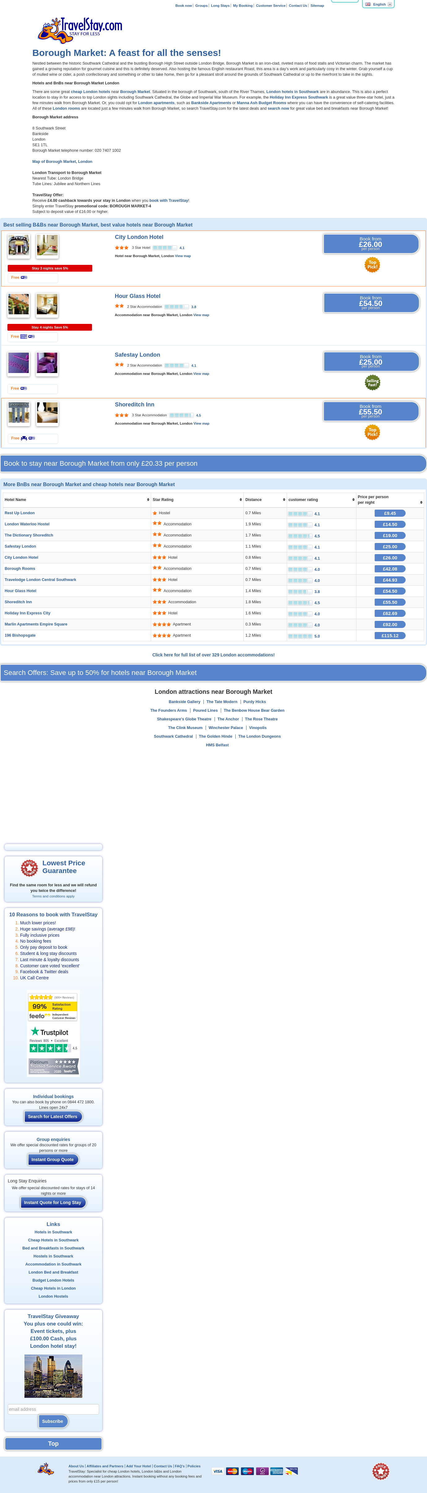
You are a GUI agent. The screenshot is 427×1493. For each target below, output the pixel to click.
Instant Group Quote (53, 1159)
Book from (370, 244)
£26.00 (390, 557)
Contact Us (298, 5)
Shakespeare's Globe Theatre (184, 719)
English (375, 4)
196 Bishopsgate (20, 635)
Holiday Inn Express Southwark (299, 97)
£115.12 (390, 635)
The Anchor (228, 719)
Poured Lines (205, 710)
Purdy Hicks (254, 702)
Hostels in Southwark (53, 1256)
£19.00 (390, 535)
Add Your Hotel (138, 1466)
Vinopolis (258, 728)
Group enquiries (53, 1139)
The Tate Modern (222, 702)
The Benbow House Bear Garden (254, 710)
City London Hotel (139, 237)
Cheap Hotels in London (53, 1288)
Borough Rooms (20, 568)
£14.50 (390, 524)
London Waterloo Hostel (27, 524)
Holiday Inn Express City (27, 613)
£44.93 (390, 580)
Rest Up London (20, 513)
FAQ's (180, 1466)
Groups (201, 5)
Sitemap (317, 5)
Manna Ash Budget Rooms (261, 103)
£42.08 (390, 568)
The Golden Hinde (216, 736)
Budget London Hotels (53, 1280)
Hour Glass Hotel (138, 296)
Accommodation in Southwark (53, 1264)
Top (53, 1443)
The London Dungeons (259, 736)
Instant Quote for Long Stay (52, 1202)
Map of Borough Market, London (63, 161)
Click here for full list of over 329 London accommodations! (213, 654)
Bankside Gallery (184, 702)
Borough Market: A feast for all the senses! (127, 53)
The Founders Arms (168, 710)
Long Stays (220, 5)
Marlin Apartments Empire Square (36, 624)
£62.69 (390, 613)
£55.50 (390, 602)
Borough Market (135, 92)
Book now (183, 5)
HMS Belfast (217, 745)
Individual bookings (53, 1096)
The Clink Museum (185, 728)
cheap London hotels (90, 92)
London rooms (66, 108)
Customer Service (270, 5)
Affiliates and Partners (105, 1466)
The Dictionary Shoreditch (29, 535)
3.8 (193, 307)
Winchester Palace (226, 728)
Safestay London (137, 355)
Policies (193, 1466)
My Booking (243, 5)
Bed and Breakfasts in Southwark (53, 1248)
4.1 (182, 248)
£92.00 (390, 624)
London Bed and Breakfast (53, 1272)
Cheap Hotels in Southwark (53, 1240)
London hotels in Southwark (292, 92)
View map (183, 256)
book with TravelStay (168, 200)
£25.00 (390, 546)
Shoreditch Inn (134, 404)
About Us (76, 1466)
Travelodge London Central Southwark (40, 580)
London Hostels (53, 1296)
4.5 (198, 415)
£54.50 (390, 591)
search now (279, 108)
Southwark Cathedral (173, 736)
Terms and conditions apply (53, 896)
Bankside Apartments (211, 103)
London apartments (156, 103)
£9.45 (390, 513)
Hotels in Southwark (53, 1232)
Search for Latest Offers (52, 1116)
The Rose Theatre (261, 719)
